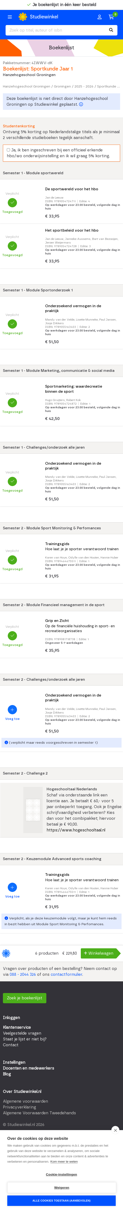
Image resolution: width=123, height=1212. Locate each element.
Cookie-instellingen (61, 1174)
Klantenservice (17, 1027)
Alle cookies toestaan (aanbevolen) (61, 1200)
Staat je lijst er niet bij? (25, 1039)
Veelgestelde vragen (22, 1033)
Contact (10, 1045)
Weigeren (61, 1187)
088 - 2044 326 (23, 975)
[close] (115, 1130)
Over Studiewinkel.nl (22, 1092)
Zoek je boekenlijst (24, 998)
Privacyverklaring (19, 1107)
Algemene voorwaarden (25, 1101)
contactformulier (66, 975)
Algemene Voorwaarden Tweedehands (39, 1113)
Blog (7, 1074)
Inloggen (11, 1018)
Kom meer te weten (64, 1161)
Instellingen (14, 1062)
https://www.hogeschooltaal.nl (76, 830)
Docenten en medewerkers (28, 1068)
